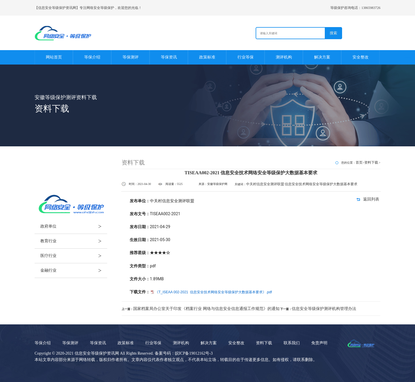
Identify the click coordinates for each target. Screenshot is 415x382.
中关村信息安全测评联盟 (265, 184)
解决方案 (322, 57)
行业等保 (245, 57)
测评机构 (284, 57)
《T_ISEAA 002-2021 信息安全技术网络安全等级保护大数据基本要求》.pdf (213, 292)
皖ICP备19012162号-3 (194, 353)
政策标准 (207, 57)
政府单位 (73, 226)
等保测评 (130, 57)
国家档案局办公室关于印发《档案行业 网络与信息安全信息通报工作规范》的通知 (206, 309)
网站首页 (54, 57)
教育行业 (73, 241)
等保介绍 (92, 57)
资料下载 (371, 162)
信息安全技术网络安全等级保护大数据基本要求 (321, 184)
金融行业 (73, 270)
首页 (359, 162)
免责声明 (319, 343)
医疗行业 (73, 256)
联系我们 (292, 343)
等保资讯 (169, 57)
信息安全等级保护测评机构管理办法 (324, 309)
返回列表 (371, 199)
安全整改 (360, 57)
